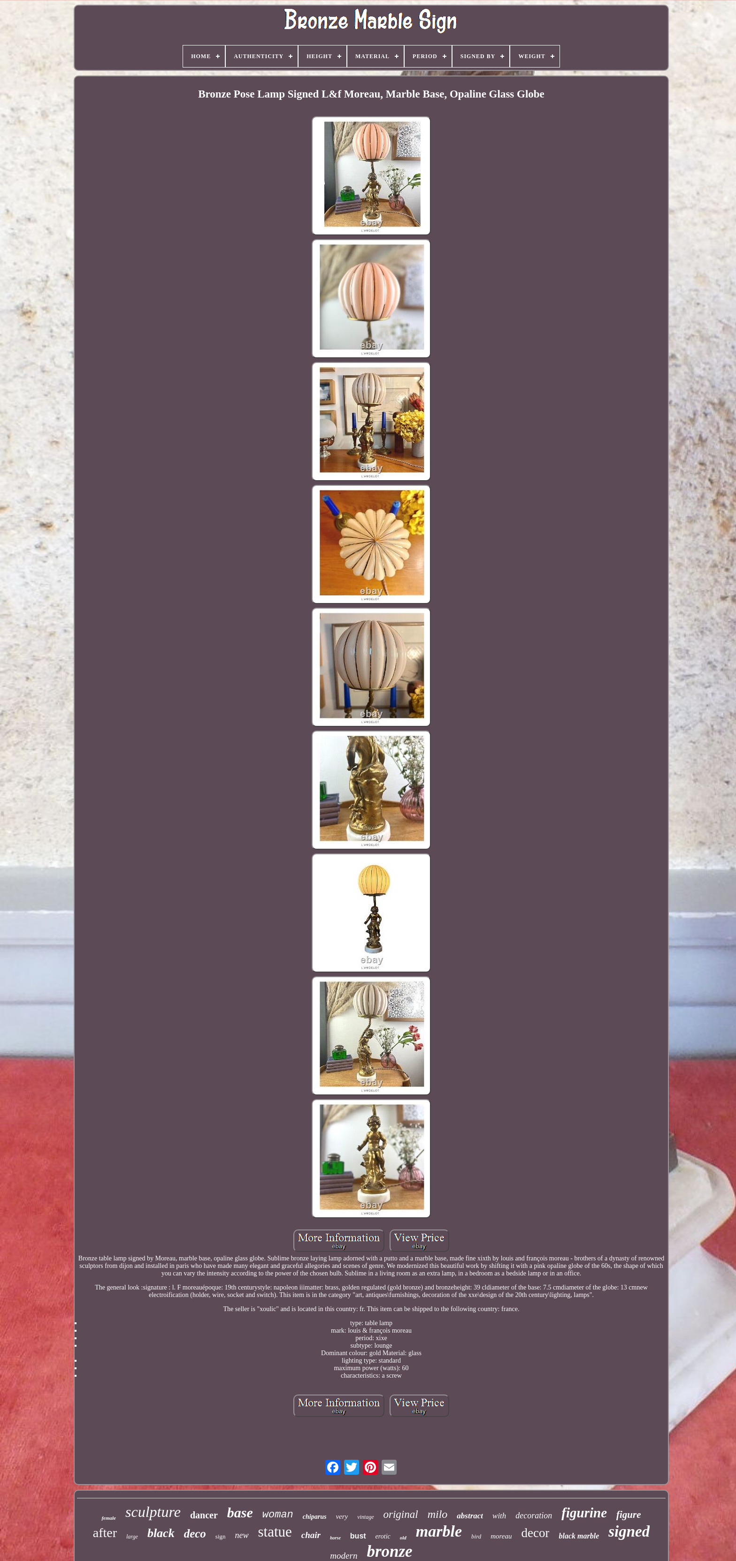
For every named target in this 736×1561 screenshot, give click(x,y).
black (161, 1533)
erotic (383, 1536)
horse (335, 1537)
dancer (204, 1515)
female (108, 1518)
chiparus (315, 1516)
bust (358, 1536)
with (499, 1515)
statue (275, 1531)
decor (535, 1533)
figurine (584, 1512)
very (342, 1516)
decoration (533, 1515)
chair (311, 1535)
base (240, 1512)
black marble (579, 1536)
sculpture (153, 1511)
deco (195, 1533)
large (132, 1536)
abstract (470, 1515)
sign (220, 1536)
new (242, 1535)
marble (439, 1531)
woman (277, 1515)
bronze (389, 1551)
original (400, 1514)
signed (629, 1531)
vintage (365, 1517)
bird (476, 1536)
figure (628, 1514)
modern (343, 1556)
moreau (501, 1536)
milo (438, 1514)
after (105, 1532)
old (403, 1537)
